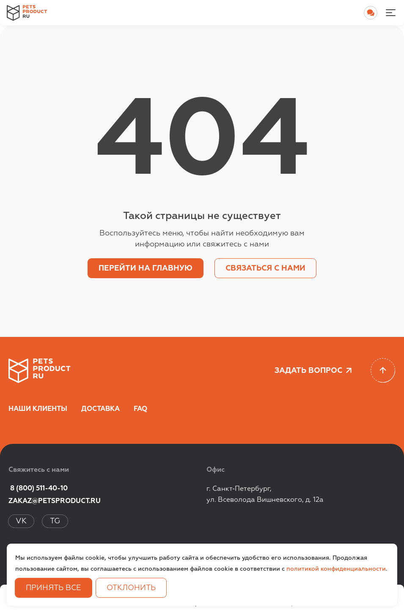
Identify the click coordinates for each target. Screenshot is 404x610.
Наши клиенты (37, 409)
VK (21, 521)
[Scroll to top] (383, 370)
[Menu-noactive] (390, 12)
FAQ (140, 409)
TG (55, 521)
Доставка (100, 409)
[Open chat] (370, 12)
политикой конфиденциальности (336, 569)
